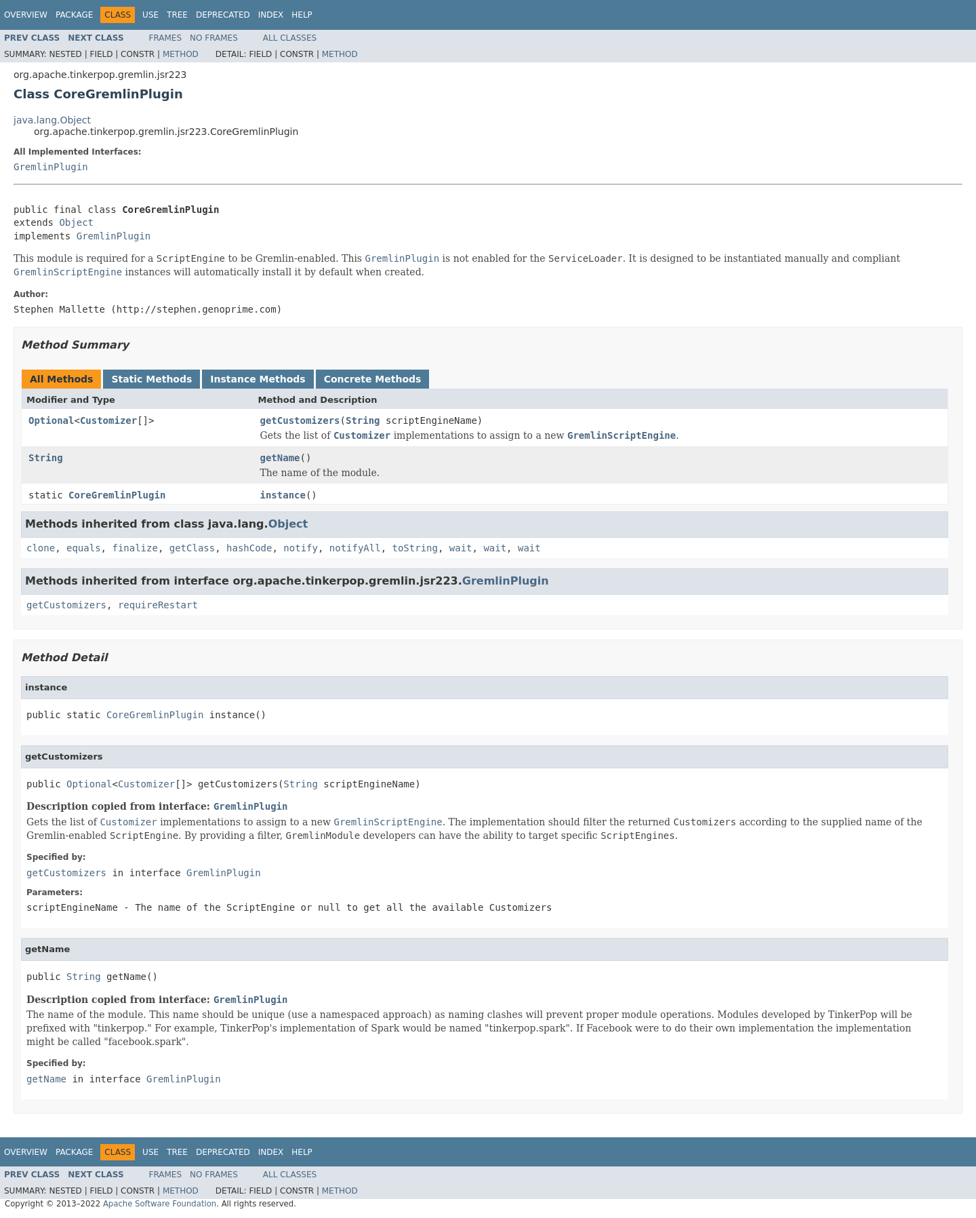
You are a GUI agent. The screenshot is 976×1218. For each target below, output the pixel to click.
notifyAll (355, 548)
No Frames (214, 38)
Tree (177, 15)
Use (150, 15)
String (363, 420)
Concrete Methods (373, 379)
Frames (165, 38)
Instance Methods (257, 379)
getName (280, 457)
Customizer (108, 420)
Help (301, 15)
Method (181, 54)
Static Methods (151, 379)
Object (76, 222)
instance (283, 495)
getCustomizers (300, 420)
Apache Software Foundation (159, 1204)
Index (271, 15)
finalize (134, 548)
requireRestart (158, 605)
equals (83, 548)
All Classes (290, 38)
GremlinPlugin (51, 166)
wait (460, 548)
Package (74, 15)
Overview (25, 15)
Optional (51, 420)
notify (300, 548)
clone (40, 548)
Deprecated (223, 15)
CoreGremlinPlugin (116, 495)
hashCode (249, 548)
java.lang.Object (52, 120)
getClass (192, 548)
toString (415, 548)
